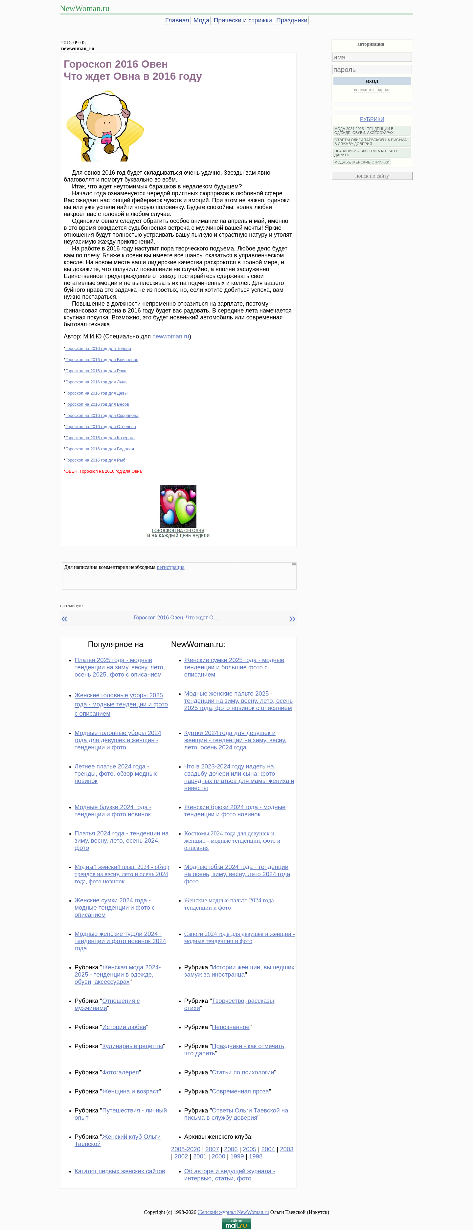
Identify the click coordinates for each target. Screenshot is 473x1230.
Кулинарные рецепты (132, 1046)
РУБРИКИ (372, 119)
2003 (287, 1149)
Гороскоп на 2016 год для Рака (95, 370)
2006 (231, 1149)
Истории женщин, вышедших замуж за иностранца (239, 971)
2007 (212, 1149)
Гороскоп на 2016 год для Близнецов (101, 359)
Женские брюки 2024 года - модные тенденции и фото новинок (235, 811)
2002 (181, 1156)
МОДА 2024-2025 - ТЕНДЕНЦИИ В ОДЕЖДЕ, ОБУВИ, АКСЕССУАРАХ (364, 131)
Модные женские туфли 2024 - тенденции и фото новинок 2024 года (120, 941)
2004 (268, 1149)
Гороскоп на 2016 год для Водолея (99, 448)
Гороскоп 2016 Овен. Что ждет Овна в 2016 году (176, 617)
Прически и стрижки (243, 20)
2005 (250, 1149)
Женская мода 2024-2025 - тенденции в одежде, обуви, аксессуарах (118, 974)
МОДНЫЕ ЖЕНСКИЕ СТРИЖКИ (362, 162)
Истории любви (124, 1027)
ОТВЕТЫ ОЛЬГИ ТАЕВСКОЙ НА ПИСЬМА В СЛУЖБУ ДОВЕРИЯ (370, 142)
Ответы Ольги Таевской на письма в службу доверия (236, 1114)
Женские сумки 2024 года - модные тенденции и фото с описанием (115, 907)
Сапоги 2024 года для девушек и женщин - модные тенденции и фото (239, 937)
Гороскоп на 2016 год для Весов (97, 404)
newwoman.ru (170, 336)
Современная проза (240, 1091)
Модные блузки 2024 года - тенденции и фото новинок (113, 811)
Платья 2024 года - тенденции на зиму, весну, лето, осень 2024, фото (122, 840)
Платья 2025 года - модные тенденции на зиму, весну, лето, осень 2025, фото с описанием (120, 667)
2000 (218, 1156)
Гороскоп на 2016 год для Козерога (100, 437)
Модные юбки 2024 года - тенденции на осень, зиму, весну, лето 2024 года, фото (238, 874)
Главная (177, 20)
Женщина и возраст (130, 1091)
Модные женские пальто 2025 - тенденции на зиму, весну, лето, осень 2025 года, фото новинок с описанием (238, 700)
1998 (256, 1156)
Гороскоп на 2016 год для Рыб (95, 460)
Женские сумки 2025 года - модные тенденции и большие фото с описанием (234, 667)
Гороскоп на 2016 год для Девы (96, 393)
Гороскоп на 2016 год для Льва (95, 381)
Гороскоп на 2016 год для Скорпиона (102, 415)
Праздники (291, 20)
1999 (237, 1156)
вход (372, 81)
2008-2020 (185, 1149)
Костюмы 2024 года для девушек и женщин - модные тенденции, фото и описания (232, 840)
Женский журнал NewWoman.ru (233, 1212)
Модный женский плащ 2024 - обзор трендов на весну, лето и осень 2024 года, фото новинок (122, 874)
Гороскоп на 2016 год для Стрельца (100, 426)
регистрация (170, 567)
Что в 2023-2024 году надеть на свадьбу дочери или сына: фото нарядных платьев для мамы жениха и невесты (239, 777)
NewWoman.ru (84, 8)
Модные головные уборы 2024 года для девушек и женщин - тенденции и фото (118, 740)
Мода (201, 20)
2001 (200, 1156)
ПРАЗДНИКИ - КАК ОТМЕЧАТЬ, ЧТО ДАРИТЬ (365, 153)
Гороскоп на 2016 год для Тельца (98, 348)
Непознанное (231, 1027)
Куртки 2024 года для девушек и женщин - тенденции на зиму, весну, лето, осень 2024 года (235, 740)
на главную (71, 605)
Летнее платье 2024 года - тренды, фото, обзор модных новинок (116, 773)
